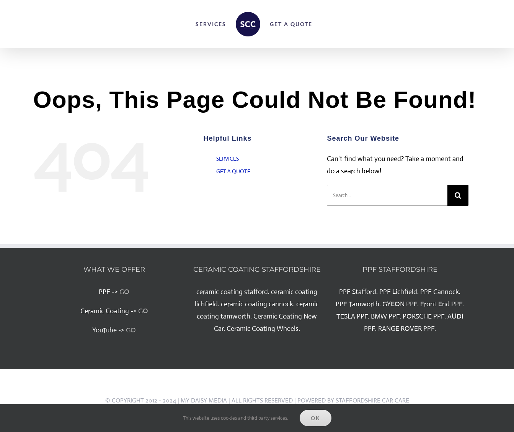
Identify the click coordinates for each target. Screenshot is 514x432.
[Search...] (387, 195)
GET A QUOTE (233, 171)
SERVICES (227, 158)
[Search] (457, 195)
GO (124, 291)
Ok (315, 418)
